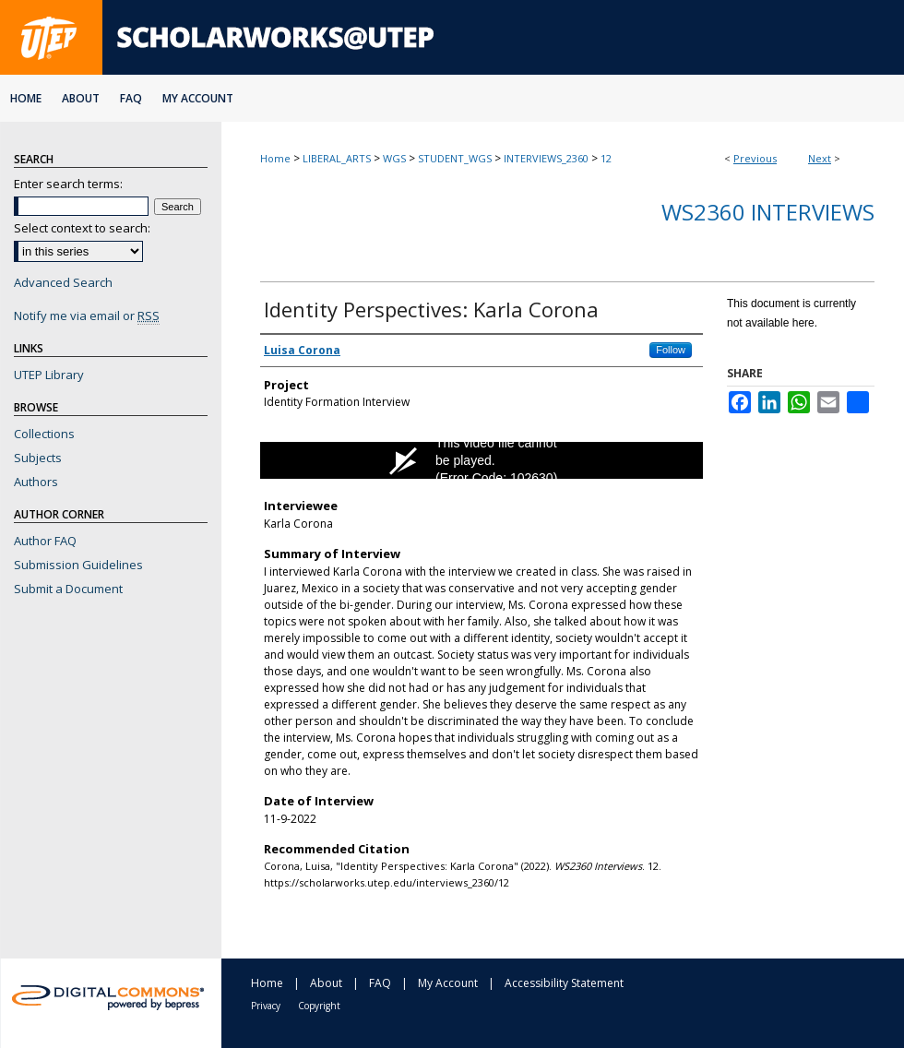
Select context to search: (82, 228)
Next (819, 158)
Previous (755, 158)
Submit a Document (68, 588)
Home (275, 158)
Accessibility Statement (564, 983)
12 (606, 158)
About (326, 983)
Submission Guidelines (78, 564)
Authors (36, 481)
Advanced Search (63, 282)
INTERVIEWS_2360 (546, 158)
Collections (44, 433)
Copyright (319, 1005)
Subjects (38, 457)
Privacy (265, 1005)
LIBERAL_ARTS (337, 158)
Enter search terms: (68, 183)
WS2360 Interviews (767, 211)
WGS (394, 158)
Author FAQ (45, 540)
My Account (448, 983)
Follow (670, 349)
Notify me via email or (87, 315)
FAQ (380, 983)
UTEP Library (49, 374)
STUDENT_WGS (455, 158)
